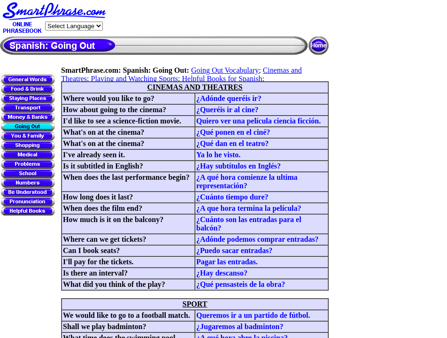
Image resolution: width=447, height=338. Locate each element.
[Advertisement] (219, 18)
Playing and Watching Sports (134, 79)
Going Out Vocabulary (225, 70)
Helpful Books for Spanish (222, 79)
